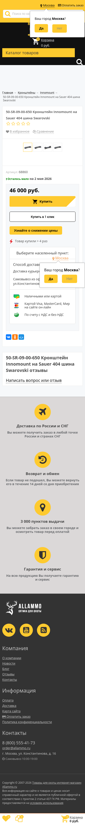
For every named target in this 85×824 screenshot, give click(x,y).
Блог (5, 669)
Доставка (9, 706)
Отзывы (8, 674)
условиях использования (46, 803)
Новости (8, 663)
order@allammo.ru (16, 748)
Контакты (9, 679)
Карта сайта (11, 711)
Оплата (8, 700)
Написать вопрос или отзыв (34, 380)
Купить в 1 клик (42, 217)
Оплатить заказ (70, 5)
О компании (11, 658)
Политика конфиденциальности (27, 722)
